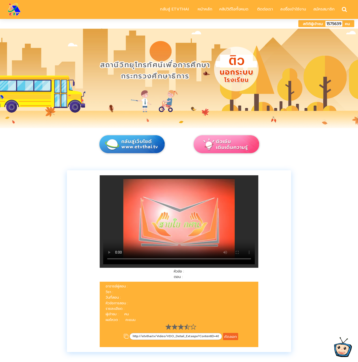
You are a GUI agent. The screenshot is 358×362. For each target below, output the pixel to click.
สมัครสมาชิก (324, 9)
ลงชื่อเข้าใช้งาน (293, 9)
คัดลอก (230, 336)
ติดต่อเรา (264, 9)
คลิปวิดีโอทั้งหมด (233, 9)
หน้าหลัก (204, 9)
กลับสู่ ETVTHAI (173, 9)
